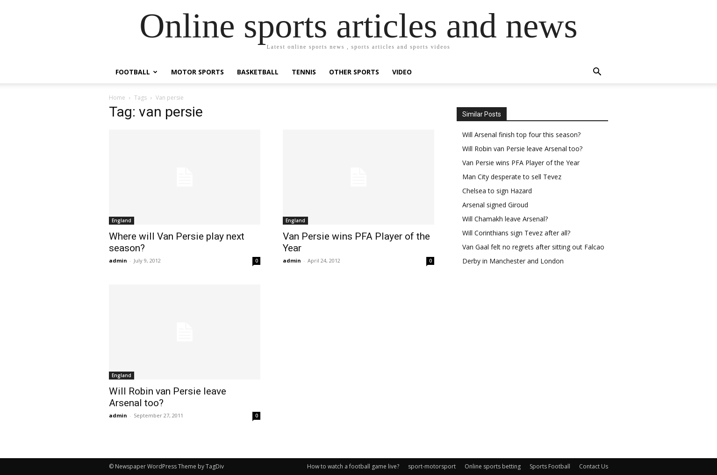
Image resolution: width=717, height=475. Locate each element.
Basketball (258, 71)
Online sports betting (493, 466)
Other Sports (354, 71)
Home (117, 98)
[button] (597, 72)
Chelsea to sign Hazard (497, 190)
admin (118, 260)
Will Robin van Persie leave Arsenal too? (522, 148)
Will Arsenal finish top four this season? (521, 134)
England (121, 220)
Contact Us (593, 466)
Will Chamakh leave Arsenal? (505, 218)
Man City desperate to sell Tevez (511, 176)
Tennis (304, 71)
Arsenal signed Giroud (495, 204)
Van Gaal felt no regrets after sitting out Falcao (533, 246)
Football (136, 71)
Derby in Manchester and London (513, 260)
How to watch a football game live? (353, 466)
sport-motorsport (432, 466)
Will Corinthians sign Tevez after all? (516, 232)
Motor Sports (197, 71)
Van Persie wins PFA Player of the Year (521, 162)
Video (402, 71)
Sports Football (550, 466)
